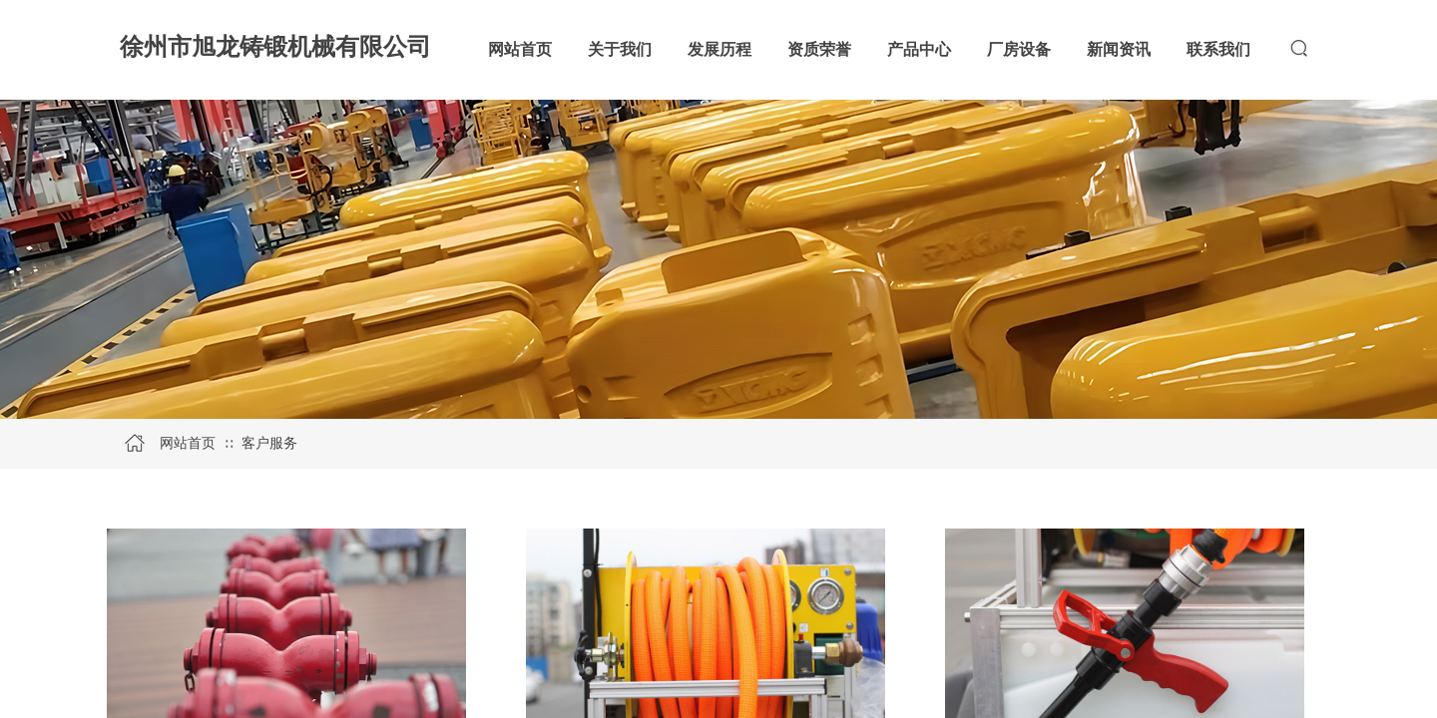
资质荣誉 (819, 49)
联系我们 (1218, 49)
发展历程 (719, 49)
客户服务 (269, 443)
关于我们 (620, 49)
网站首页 (520, 49)
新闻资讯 (1119, 49)
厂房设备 (1019, 49)
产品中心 (919, 49)
